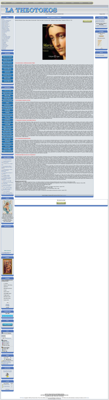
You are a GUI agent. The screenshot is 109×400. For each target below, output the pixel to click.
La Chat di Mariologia (6, 37)
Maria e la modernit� (7, 180)
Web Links (4, 47)
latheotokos (64, 195)
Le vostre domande (5, 38)
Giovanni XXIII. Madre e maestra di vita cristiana (7, 185)
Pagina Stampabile (100, 55)
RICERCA (81, 2)
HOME (5, 2)
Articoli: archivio (5, 22)
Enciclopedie (4, 31)
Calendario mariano (5, 29)
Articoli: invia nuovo (5, 23)
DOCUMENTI (46, 2)
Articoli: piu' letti (5, 25)
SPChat (7, 389)
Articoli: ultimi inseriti (6, 26)
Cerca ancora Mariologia (100, 19)
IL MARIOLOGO (6, 384)
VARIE (72, 2)
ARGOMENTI (14, 2)
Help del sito (4, 35)
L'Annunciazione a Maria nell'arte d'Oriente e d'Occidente (7, 170)
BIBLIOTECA (35, 2)
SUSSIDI (64, 2)
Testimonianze (4, 46)
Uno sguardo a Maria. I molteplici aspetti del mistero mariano (7, 167)
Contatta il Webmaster (7, 362)
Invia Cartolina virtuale (6, 36)
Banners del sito (5, 27)
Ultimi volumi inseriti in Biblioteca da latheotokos (100, 21)
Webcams (4, 48)
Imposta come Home (6, 361)
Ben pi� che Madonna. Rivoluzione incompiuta (7, 189)
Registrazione (8, 338)
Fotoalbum (4, 34)
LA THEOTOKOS (6, 386)
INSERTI (55, 2)
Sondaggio (4, 42)
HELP (89, 2)
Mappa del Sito (5, 363)
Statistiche (4, 43)
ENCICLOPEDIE (25, 2)
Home (3, 19)
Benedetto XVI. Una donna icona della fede (7, 183)
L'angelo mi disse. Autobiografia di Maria (6, 176)
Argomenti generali (5, 21)
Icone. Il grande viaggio (7, 187)
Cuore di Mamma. (6, 191)
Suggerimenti (4, 44)
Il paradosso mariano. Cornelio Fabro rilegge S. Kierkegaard (6, 178)
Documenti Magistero (6, 30)
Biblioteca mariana (5, 28)
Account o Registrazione (6, 20)
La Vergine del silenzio (7, 159)
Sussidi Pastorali (5, 45)
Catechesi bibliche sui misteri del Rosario (6, 162)
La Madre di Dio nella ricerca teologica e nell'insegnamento (101, 26)
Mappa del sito (5, 39)
